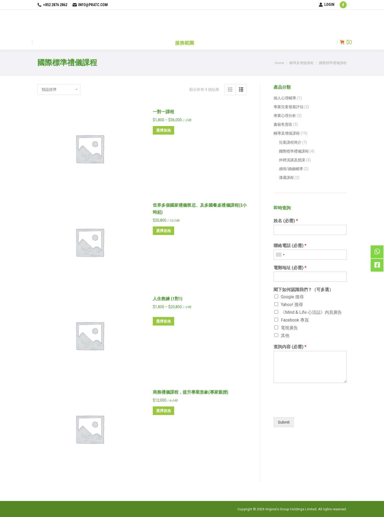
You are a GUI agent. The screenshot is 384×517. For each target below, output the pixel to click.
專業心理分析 (285, 115)
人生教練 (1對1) (167, 298)
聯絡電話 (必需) (290, 245)
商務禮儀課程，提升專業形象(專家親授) (190, 392)
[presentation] (310, 408)
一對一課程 (163, 111)
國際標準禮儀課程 (294, 151)
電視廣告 (289, 327)
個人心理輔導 (285, 98)
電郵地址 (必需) (290, 267)
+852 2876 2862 (52, 5)
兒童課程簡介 (290, 142)
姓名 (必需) (286, 220)
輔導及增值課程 (287, 133)
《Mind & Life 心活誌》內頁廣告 (311, 312)
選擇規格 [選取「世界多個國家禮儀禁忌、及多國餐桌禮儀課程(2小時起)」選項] (163, 231)
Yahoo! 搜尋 (292, 304)
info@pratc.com (90, 5)
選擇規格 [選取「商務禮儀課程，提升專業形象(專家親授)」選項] (163, 411)
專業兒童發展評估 (288, 107)
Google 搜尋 (292, 296)
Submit (284, 422)
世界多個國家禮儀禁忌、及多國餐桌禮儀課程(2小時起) (200, 209)
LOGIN (326, 4)
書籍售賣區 (283, 124)
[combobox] (280, 255)
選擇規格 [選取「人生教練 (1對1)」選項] (163, 321)
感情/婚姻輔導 (291, 169)
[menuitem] (184, 42)
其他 (285, 335)
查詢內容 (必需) (290, 346)
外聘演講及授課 (292, 160)
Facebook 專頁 (295, 320)
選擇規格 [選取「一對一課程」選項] (163, 130)
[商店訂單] (59, 89)
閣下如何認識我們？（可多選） (303, 289)
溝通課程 (286, 177)
